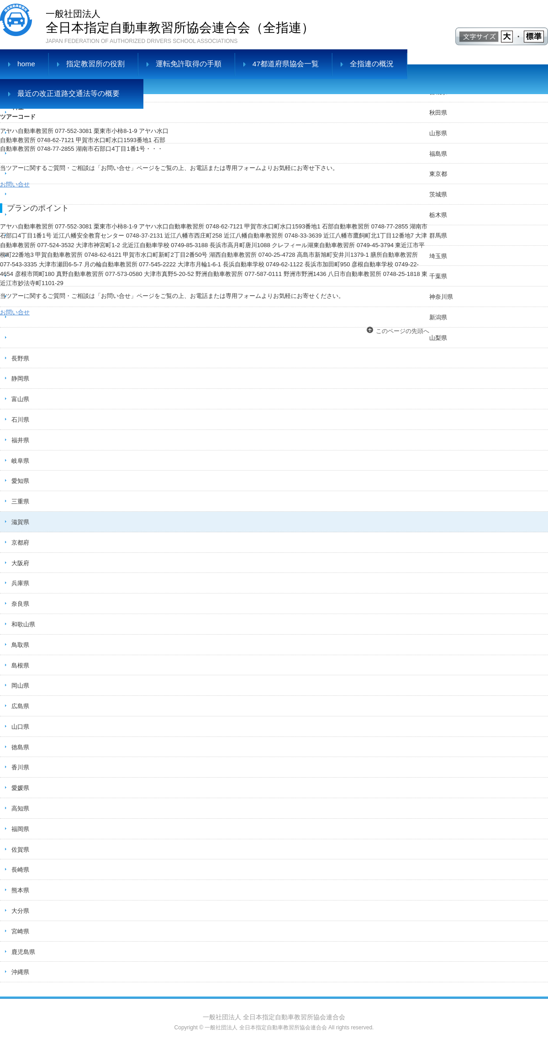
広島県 (20, 706)
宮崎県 (20, 931)
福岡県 (20, 829)
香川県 (20, 767)
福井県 (20, 440)
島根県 (20, 665)
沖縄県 (20, 972)
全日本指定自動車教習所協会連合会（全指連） (180, 21)
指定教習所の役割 (95, 64)
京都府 (20, 542)
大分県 (20, 910)
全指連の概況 (372, 64)
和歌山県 (23, 624)
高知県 (20, 808)
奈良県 (20, 603)
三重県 (20, 501)
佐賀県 (20, 849)
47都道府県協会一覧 (286, 64)
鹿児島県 (23, 951)
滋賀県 (20, 522)
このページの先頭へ (402, 331)
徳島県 (20, 747)
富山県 (20, 399)
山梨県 (438, 337)
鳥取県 (20, 644)
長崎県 (20, 869)
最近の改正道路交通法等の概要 (68, 93)
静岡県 (20, 378)
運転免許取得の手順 (188, 64)
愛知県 (20, 480)
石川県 (20, 419)
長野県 (20, 358)
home (26, 64)
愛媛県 (20, 787)
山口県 (20, 726)
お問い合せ (15, 184)
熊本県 (20, 890)
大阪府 (20, 563)
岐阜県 (20, 460)
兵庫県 (20, 583)
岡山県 (20, 685)
